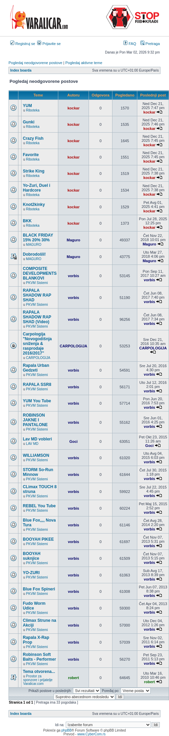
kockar (73, 108)
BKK (27, 221)
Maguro (73, 240)
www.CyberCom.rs (91, 734)
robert (73, 678)
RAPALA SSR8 (37, 384)
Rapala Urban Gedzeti (36, 368)
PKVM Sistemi (37, 283)
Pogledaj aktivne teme (83, 63)
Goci (73, 441)
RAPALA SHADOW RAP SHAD (37, 295)
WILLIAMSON (36, 455)
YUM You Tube (37, 401)
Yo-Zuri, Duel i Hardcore (36, 188)
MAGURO (33, 244)
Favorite (31, 154)
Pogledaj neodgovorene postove (35, 63)
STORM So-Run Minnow (38, 472)
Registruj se (22, 44)
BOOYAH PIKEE (38, 539)
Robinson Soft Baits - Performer (39, 657)
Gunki (28, 122)
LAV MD (32, 444)
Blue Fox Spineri (39, 589)
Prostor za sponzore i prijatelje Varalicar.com (37, 680)
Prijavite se (49, 44)
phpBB (66, 730)
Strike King (33, 171)
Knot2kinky (34, 204)
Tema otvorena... (39, 671)
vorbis (73, 276)
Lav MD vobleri (37, 439)
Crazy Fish (33, 138)
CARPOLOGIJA (38, 358)
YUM (27, 105)
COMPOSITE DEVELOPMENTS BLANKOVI (40, 273)
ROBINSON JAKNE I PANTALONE (35, 420)
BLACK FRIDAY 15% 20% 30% (38, 237)
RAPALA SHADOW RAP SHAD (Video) (37, 317)
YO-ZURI (31, 572)
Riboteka (32, 110)
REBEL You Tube (39, 506)
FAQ (129, 44)
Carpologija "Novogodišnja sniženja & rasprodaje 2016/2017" (37, 344)
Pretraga (150, 44)
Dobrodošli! (34, 254)
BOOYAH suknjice (32, 556)
